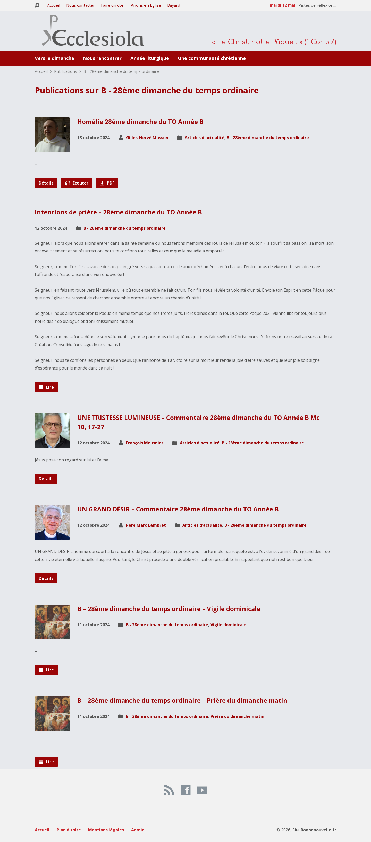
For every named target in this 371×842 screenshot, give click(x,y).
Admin (138, 830)
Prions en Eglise (146, 5)
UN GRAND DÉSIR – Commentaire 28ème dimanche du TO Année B (178, 509)
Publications (65, 71)
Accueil (53, 5)
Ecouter (76, 183)
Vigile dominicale (228, 625)
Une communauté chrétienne (212, 58)
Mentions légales (106, 830)
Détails (46, 183)
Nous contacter (80, 5)
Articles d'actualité (204, 137)
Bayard (173, 5)
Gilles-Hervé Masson (147, 137)
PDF (107, 183)
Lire (46, 387)
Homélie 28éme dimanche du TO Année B (140, 121)
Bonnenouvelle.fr (318, 830)
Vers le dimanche (54, 58)
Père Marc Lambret (146, 525)
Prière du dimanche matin (237, 716)
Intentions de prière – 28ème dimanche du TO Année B (118, 212)
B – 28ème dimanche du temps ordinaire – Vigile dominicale (168, 608)
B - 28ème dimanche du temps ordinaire (121, 71)
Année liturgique (149, 58)
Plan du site (69, 830)
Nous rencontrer (102, 58)
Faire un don (112, 5)
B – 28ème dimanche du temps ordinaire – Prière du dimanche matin (182, 700)
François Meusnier (144, 443)
